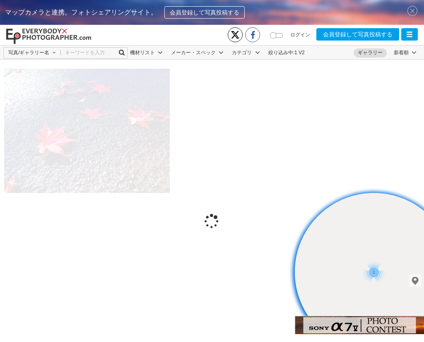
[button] (409, 34)
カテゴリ (246, 52)
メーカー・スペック (197, 52)
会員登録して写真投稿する (204, 12)
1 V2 (299, 52)
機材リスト (146, 52)
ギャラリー (370, 52)
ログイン (300, 35)
